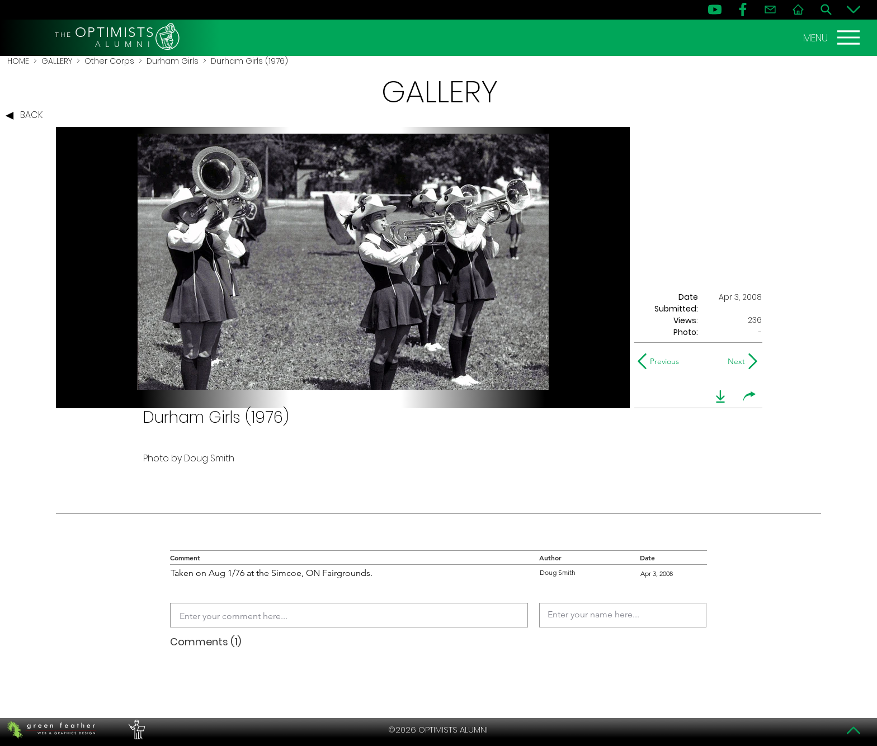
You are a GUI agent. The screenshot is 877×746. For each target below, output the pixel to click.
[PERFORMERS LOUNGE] (135, 730)
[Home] (798, 9)
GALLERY (56, 61)
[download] (720, 396)
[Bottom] (853, 9)
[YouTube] (714, 9)
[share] (749, 396)
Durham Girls (173, 61)
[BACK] (26, 116)
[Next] (734, 361)
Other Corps (109, 61)
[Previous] (660, 361)
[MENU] (832, 37)
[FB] (742, 9)
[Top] (853, 730)
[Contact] (770, 9)
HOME (18, 61)
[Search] (826, 9)
